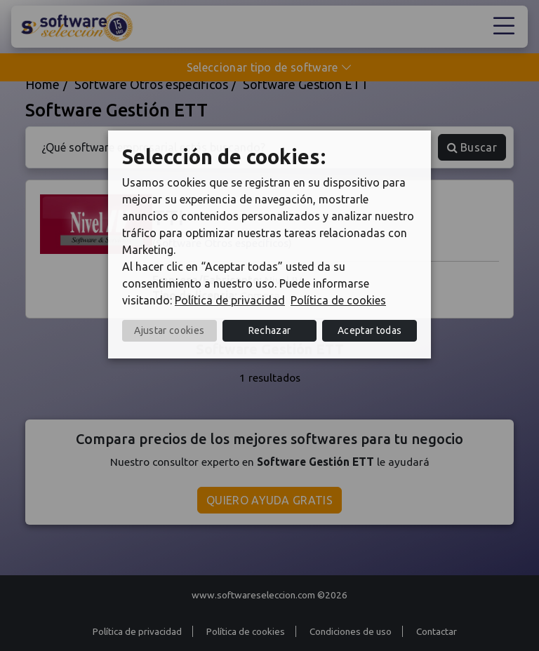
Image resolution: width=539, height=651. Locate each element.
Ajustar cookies (169, 330)
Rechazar (269, 330)
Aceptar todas (369, 330)
